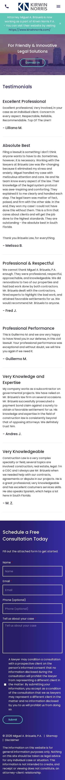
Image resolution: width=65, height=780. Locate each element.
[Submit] (13, 720)
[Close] (60, 24)
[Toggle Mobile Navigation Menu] (58, 6)
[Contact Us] (32, 63)
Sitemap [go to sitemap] (52, 736)
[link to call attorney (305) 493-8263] (7, 6)
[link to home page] (32, 6)
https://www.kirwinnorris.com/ (29, 30)
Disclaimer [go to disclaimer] (12, 740)
